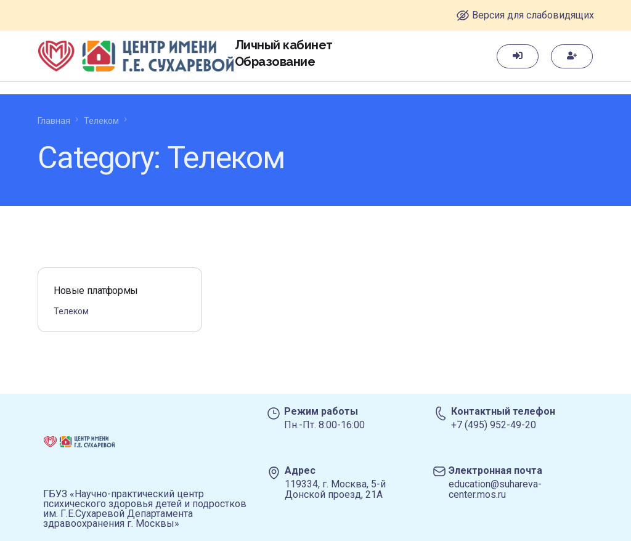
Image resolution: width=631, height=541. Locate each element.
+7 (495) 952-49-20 (493, 425)
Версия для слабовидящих (533, 15)
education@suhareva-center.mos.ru (495, 489)
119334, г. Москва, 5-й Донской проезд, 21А (335, 489)
